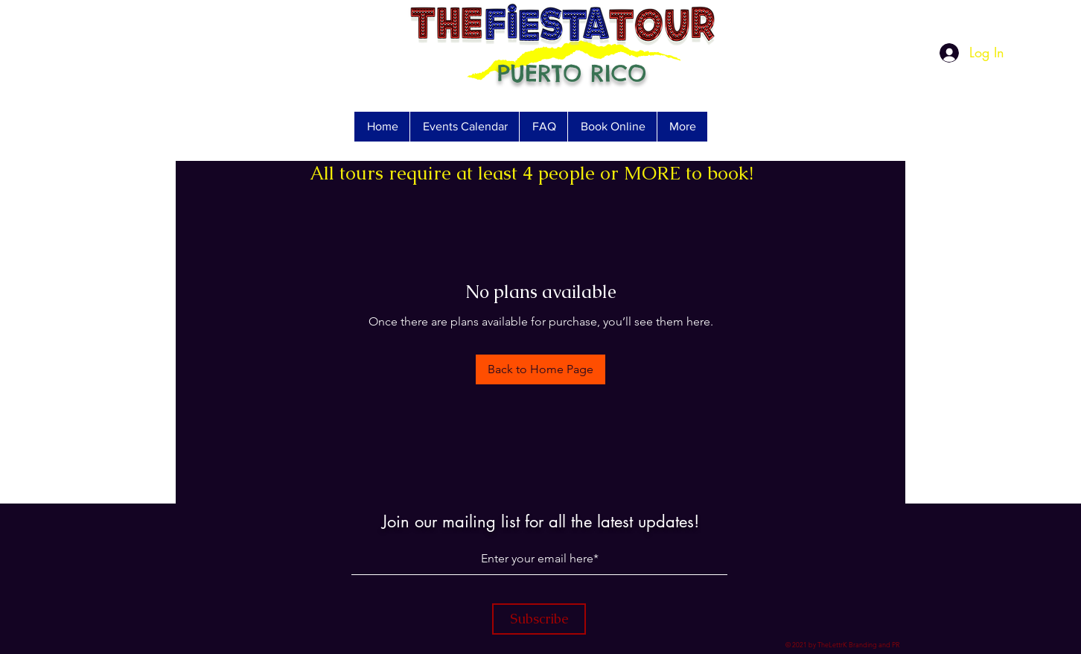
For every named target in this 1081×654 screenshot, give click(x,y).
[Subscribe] (539, 619)
